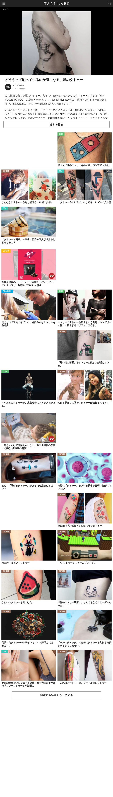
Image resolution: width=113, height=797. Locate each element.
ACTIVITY (6, 251)
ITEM (60, 171)
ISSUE (61, 134)
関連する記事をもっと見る (56, 695)
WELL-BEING (7, 291)
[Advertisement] (56, 747)
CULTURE (6, 171)
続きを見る (56, 124)
